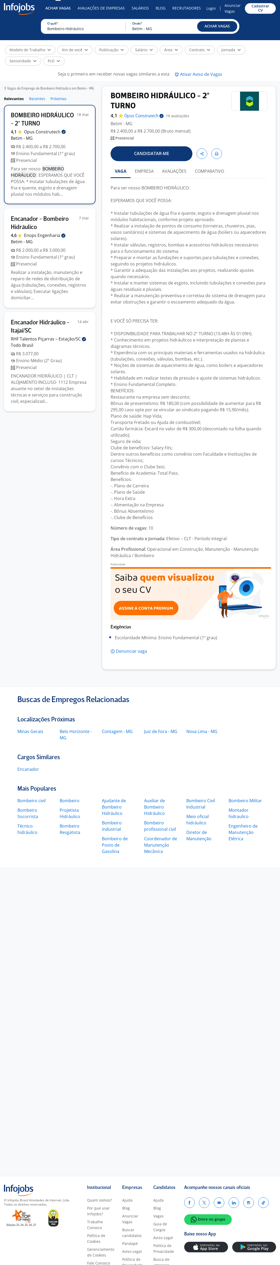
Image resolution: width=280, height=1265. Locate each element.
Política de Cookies (96, 1238)
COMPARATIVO (209, 171)
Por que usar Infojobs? (98, 1211)
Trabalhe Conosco (95, 1224)
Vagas (158, 1216)
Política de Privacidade (163, 1248)
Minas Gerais (30, 731)
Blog (160, 8)
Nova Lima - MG (201, 731)
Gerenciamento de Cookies (100, 1252)
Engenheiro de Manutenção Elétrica (243, 832)
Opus (45, 132)
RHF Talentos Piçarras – (48, 339)
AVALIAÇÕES (174, 171)
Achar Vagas (58, 8)
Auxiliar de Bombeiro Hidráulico (154, 807)
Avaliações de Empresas (101, 8)
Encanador (28, 769)
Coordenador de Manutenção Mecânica (160, 845)
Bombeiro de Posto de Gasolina (115, 845)
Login (211, 8)
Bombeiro (69, 801)
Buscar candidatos (132, 1232)
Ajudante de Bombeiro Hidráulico (114, 807)
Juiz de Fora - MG (160, 731)
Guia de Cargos (160, 1226)
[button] (217, 26)
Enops (44, 235)
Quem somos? (99, 1200)
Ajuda (127, 1200)
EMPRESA (144, 171)
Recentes (37, 98)
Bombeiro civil (31, 801)
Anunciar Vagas (233, 8)
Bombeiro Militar (245, 801)
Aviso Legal (132, 1251)
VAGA (120, 171)
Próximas (58, 98)
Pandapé (130, 1243)
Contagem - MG (117, 731)
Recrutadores (186, 8)
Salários (140, 8)
